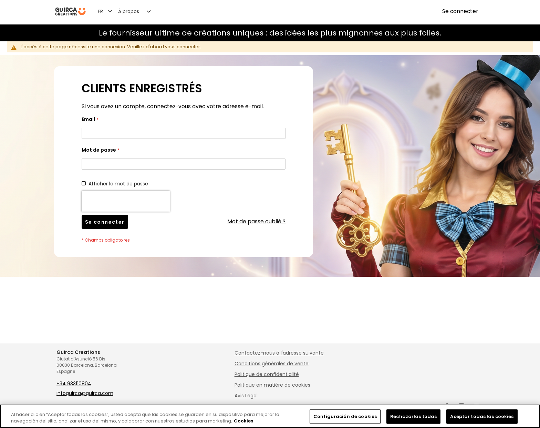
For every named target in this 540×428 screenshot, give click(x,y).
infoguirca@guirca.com (84, 393)
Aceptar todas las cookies (481, 416)
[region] (270, 416)
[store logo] (70, 11)
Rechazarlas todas (413, 416)
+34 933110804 (73, 383)
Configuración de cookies (345, 416)
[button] (109, 11)
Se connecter (460, 11)
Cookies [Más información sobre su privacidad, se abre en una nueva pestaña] (243, 421)
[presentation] (126, 201)
